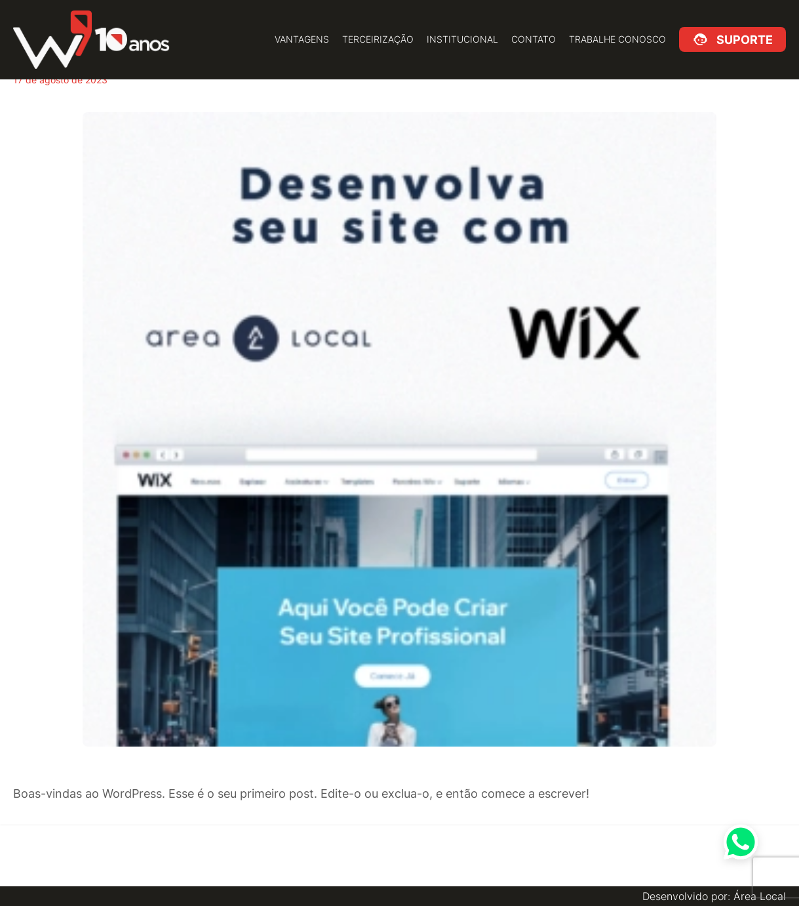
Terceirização (378, 39)
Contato (533, 39)
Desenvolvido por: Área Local (714, 896)
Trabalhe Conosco (617, 39)
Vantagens (302, 39)
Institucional (462, 39)
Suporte (742, 39)
